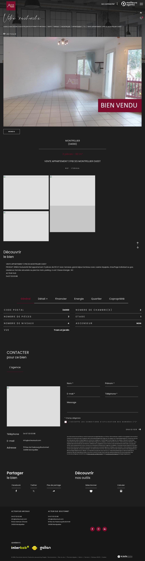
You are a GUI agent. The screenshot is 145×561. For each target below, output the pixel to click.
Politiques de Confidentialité (95, 454)
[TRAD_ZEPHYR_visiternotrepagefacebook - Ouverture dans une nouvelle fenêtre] (92, 529)
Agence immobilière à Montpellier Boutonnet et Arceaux (24, 27)
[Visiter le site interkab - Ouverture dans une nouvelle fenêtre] (20, 547)
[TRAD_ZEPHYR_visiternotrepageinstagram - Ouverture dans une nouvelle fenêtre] (98, 529)
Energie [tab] (79, 299)
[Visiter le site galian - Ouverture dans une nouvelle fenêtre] (45, 548)
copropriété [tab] (116, 299)
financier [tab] (61, 299)
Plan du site (61, 557)
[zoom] (26, 177)
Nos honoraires (52, 557)
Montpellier (65, 27)
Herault (56, 27)
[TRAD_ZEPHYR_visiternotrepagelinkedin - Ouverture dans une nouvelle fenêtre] (104, 529)
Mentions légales (72, 557)
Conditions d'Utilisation (112, 454)
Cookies (104, 557)
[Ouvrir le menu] (141, 4)
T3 (84, 27)
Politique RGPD (95, 557)
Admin (81, 557)
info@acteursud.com (32, 440)
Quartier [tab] (96, 299)
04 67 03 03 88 (29, 433)
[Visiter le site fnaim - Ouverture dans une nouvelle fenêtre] (34, 548)
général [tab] (25, 299)
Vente (50, 27)
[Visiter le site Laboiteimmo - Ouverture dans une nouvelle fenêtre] (125, 556)
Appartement (77, 27)
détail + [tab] (43, 299)
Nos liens (87, 557)
